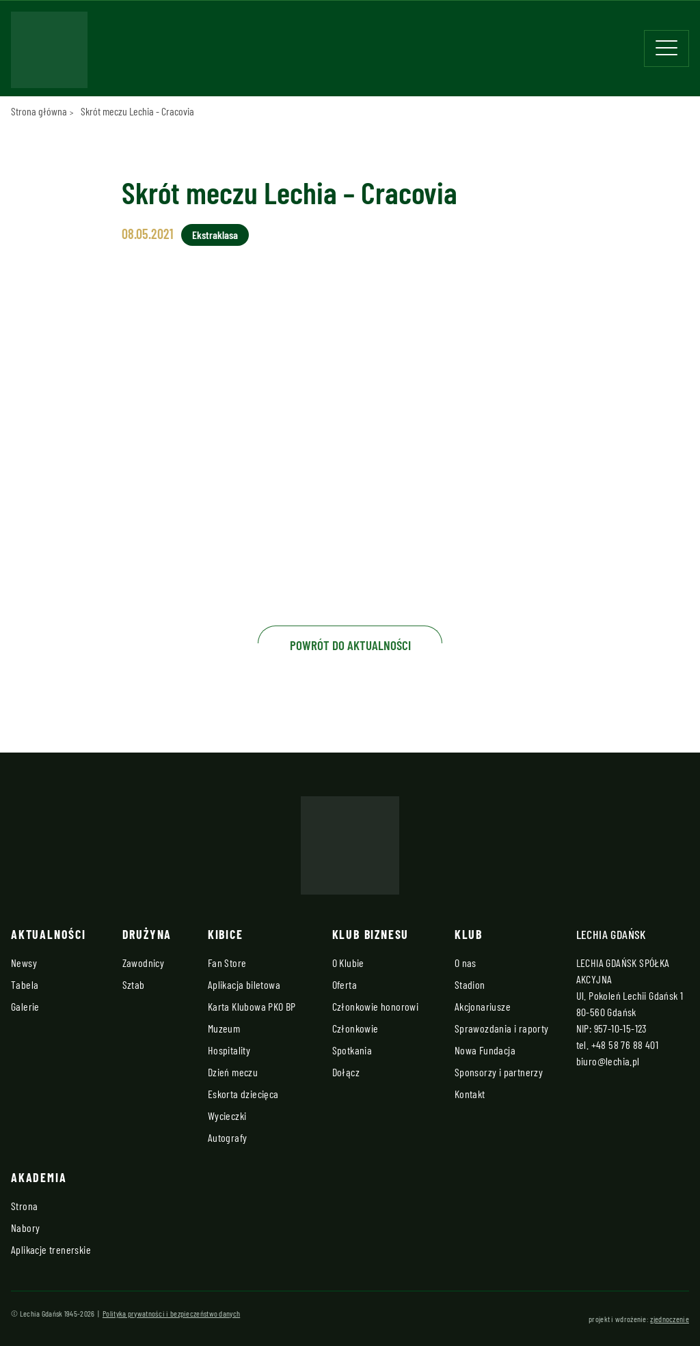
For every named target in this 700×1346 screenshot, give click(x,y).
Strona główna (39, 110)
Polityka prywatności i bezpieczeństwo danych (171, 1313)
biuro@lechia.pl (608, 1060)
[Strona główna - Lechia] (49, 54)
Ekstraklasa (215, 234)
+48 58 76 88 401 (624, 1044)
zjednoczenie (669, 1318)
